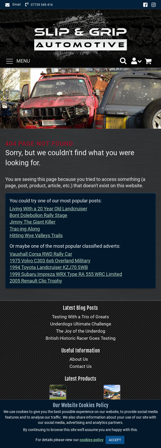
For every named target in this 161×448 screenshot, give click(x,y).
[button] (123, 61)
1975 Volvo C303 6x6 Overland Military (50, 260)
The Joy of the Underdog (80, 331)
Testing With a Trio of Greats (80, 316)
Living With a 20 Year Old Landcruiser (48, 208)
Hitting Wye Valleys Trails (36, 235)
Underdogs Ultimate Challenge (80, 324)
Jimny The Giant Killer (32, 222)
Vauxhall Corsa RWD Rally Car (41, 254)
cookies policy (91, 440)
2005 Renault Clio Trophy (36, 281)
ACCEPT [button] (115, 440)
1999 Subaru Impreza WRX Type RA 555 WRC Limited (66, 274)
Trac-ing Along (25, 229)
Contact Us (80, 366)
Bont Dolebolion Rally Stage (38, 215)
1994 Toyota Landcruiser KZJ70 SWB (49, 267)
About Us (78, 359)
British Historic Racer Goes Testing (81, 338)
